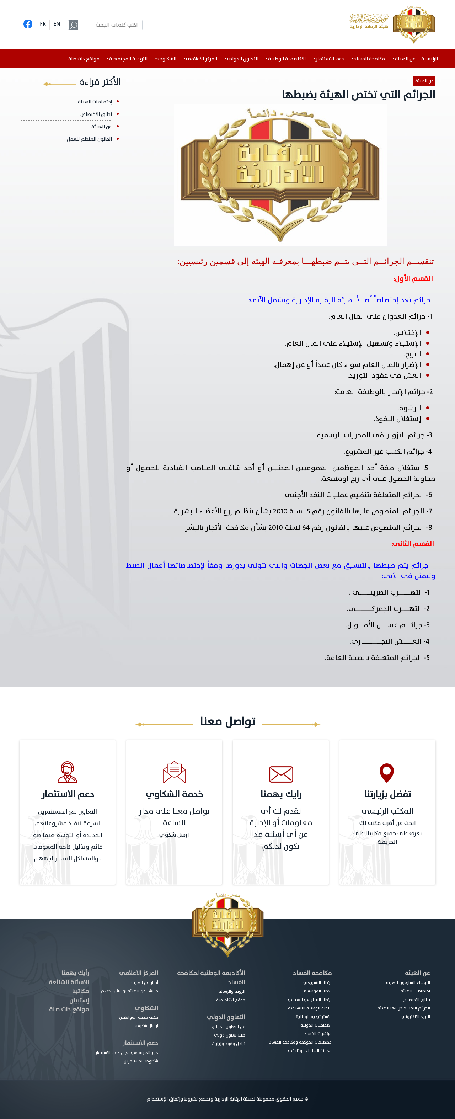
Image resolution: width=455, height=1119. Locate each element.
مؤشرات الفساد (318, 1033)
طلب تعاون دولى (229, 1035)
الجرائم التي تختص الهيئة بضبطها (358, 95)
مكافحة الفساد (312, 973)
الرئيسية (431, 59)
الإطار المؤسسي (317, 991)
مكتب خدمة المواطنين (138, 1017)
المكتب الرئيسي (387, 811)
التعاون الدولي (226, 1017)
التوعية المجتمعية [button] (128, 59)
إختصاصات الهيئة (95, 102)
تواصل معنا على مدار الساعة (174, 817)
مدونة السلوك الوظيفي (310, 1050)
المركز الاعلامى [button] (201, 59)
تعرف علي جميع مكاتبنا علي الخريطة (387, 838)
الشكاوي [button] (166, 59)
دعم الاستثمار (140, 1043)
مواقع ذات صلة (84, 59)
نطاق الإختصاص (416, 999)
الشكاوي (146, 1008)
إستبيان (79, 1000)
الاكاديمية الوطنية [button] (287, 59)
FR (43, 23)
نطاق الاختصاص (96, 114)
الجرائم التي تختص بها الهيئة (404, 1008)
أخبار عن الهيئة (144, 982)
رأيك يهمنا (75, 973)
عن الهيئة (424, 81)
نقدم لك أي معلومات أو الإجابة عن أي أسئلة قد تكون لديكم (281, 829)
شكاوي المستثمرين (141, 1061)
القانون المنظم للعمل (89, 139)
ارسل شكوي (174, 835)
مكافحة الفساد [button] (369, 59)
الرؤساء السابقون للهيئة (408, 982)
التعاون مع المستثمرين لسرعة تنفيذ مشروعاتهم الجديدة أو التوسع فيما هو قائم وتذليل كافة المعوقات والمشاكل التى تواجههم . (67, 835)
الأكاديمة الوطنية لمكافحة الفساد (211, 977)
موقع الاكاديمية (230, 999)
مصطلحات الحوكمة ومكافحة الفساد (300, 1042)
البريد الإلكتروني (415, 1016)
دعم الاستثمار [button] (330, 59)
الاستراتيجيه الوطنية (314, 1016)
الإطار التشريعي (317, 982)
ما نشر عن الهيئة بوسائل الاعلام (129, 991)
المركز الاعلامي (138, 973)
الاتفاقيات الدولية (316, 1025)
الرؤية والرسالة (232, 991)
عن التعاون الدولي (228, 1026)
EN (56, 23)
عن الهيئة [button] (405, 59)
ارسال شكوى (146, 1025)
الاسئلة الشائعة (69, 982)
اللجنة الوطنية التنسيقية (310, 1008)
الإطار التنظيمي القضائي (310, 999)
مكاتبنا (80, 991)
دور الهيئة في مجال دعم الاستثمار (126, 1052)
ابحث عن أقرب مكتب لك (387, 823)
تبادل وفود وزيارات (228, 1043)
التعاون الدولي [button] (242, 59)
